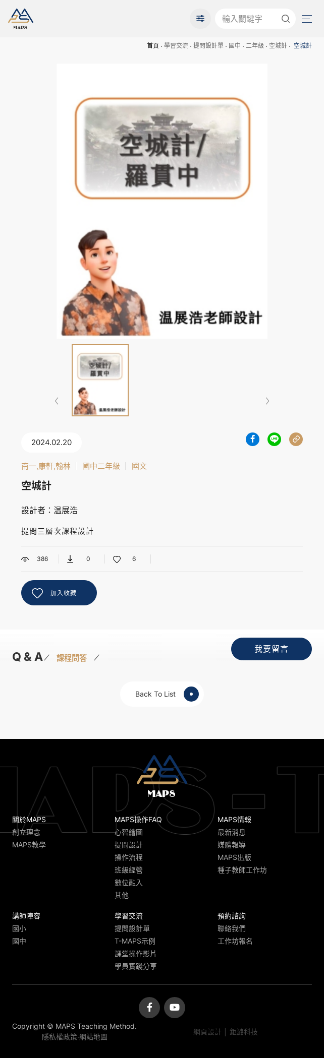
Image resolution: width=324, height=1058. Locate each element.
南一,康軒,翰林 (46, 466)
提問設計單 (208, 45)
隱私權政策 (59, 1036)
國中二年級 (101, 466)
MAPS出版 (234, 857)
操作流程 (129, 857)
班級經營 (129, 869)
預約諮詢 (232, 915)
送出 (286, 19)
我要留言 (271, 649)
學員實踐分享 (136, 966)
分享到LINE (274, 439)
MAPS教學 (29, 844)
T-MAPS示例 (135, 941)
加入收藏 (63, 593)
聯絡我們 (232, 928)
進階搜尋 (200, 19)
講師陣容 (26, 915)
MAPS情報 (234, 819)
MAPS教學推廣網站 (20, 18)
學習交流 (176, 45)
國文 (139, 466)
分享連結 (296, 439)
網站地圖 (93, 1036)
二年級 (255, 45)
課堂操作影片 (136, 953)
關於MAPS (29, 819)
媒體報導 (232, 844)
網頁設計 (207, 1031)
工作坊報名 (235, 941)
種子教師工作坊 (242, 869)
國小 (19, 928)
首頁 (153, 45)
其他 (122, 895)
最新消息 (232, 832)
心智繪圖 (129, 832)
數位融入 (129, 882)
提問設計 (129, 844)
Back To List (167, 694)
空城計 (278, 45)
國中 (235, 45)
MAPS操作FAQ (138, 819)
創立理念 (26, 832)
